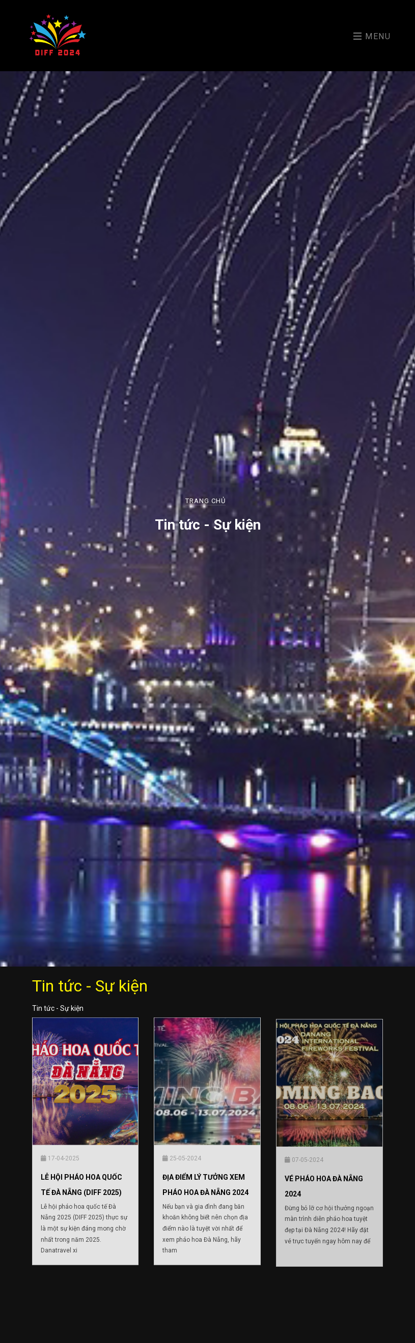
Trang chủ (205, 501)
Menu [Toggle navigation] (372, 36)
